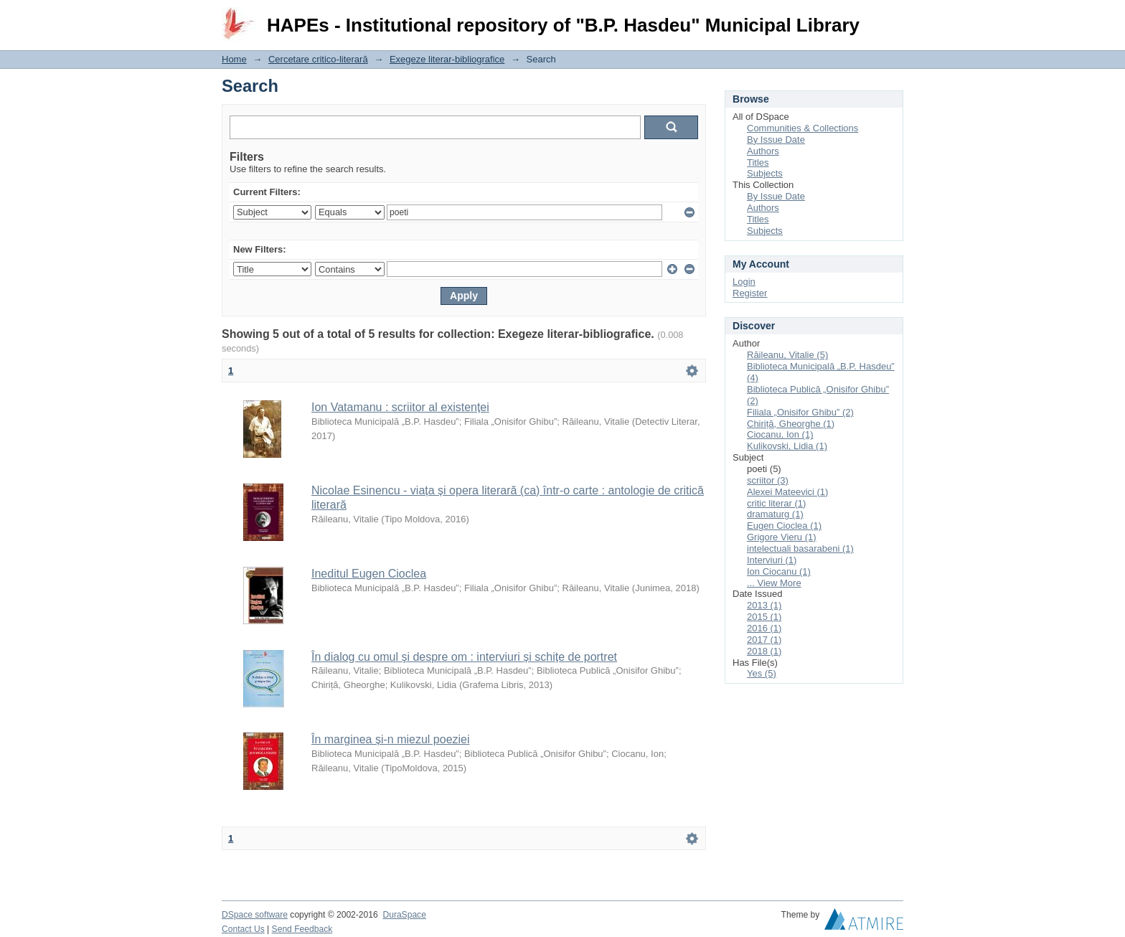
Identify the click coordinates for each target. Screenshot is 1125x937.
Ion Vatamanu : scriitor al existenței (400, 407)
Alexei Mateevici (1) (787, 491)
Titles (758, 162)
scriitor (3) (768, 480)
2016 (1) (764, 628)
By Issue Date (776, 139)
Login (891, 17)
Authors (763, 151)
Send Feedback (302, 929)
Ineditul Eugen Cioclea (368, 574)
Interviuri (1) (771, 560)
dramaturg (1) (775, 514)
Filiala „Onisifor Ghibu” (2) (800, 412)
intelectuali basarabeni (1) (800, 548)
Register (750, 293)
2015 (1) (764, 616)
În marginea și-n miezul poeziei (390, 739)
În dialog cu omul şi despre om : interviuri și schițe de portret (464, 657)
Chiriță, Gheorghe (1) (790, 423)
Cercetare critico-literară (318, 59)
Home (234, 59)
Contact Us (243, 929)
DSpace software (255, 915)
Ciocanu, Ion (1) (780, 434)
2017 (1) (764, 639)
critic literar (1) (776, 503)
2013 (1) (764, 605)
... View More (774, 583)
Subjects (765, 173)
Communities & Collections (802, 128)
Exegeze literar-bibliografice (447, 59)
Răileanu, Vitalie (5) (787, 354)
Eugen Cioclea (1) (784, 525)
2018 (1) (764, 651)
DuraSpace (403, 915)
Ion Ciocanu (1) (779, 571)
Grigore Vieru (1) (781, 537)
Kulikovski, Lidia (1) (787, 446)
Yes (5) (761, 673)
